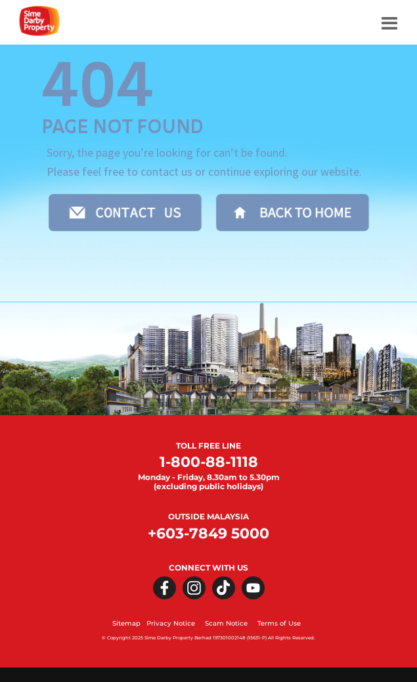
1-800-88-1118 (209, 462)
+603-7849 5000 (208, 533)
